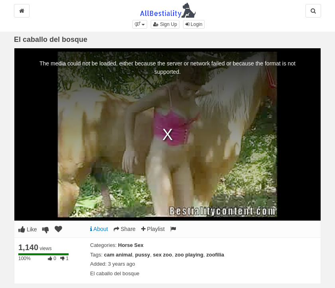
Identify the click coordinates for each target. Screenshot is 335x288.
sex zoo (162, 255)
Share (125, 229)
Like (27, 229)
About (99, 229)
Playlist (153, 229)
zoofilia (215, 255)
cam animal (118, 255)
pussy (142, 255)
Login (194, 24)
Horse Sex (131, 245)
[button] (139, 24)
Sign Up (165, 24)
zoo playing (189, 255)
